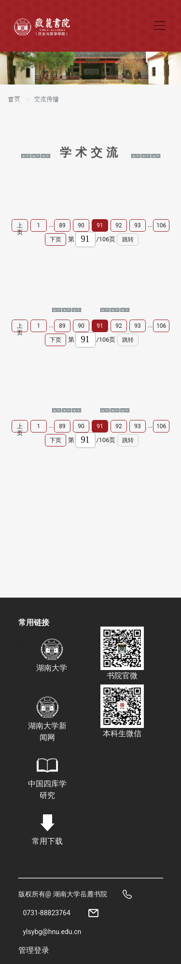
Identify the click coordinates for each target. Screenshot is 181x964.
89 (62, 225)
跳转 (128, 239)
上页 (20, 227)
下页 (55, 239)
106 (161, 225)
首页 (14, 99)
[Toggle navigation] (159, 25)
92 (118, 225)
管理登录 (33, 950)
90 (81, 225)
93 (137, 225)
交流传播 (46, 99)
